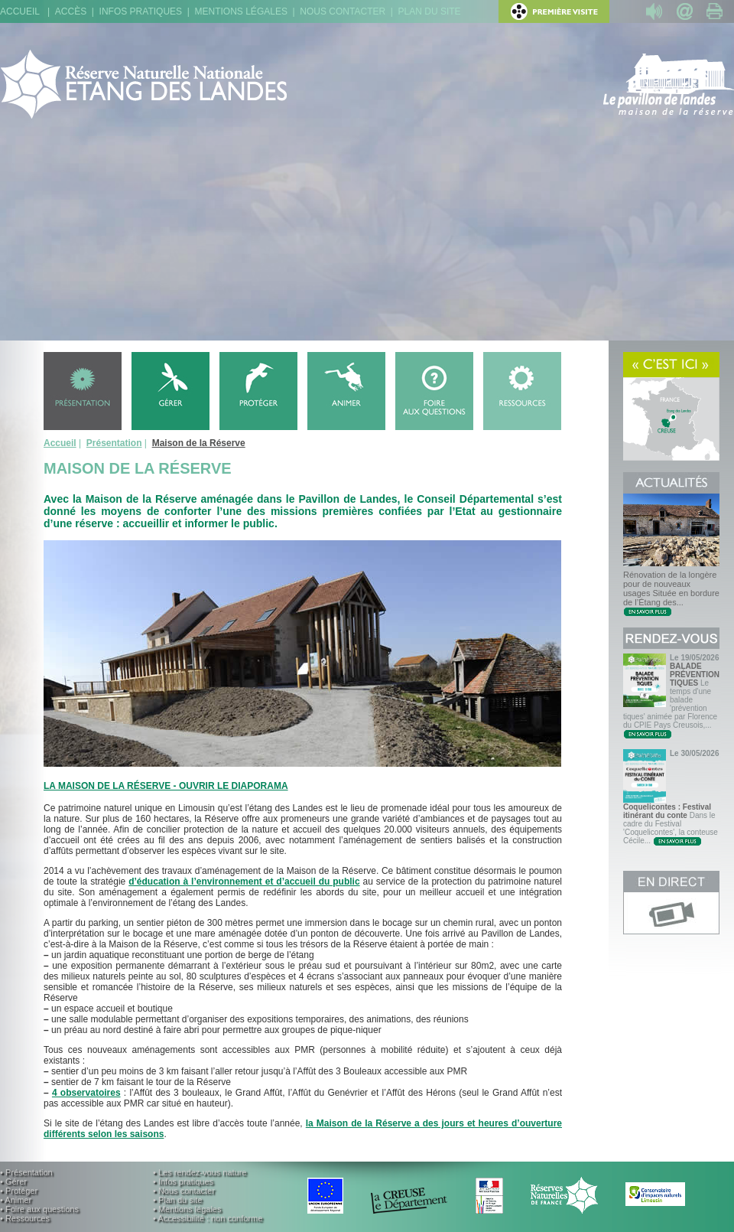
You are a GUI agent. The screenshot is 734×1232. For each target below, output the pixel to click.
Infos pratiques (140, 11)
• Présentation (26, 1172)
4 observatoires (86, 1092)
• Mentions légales (187, 1209)
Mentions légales (241, 11)
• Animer (15, 1199)
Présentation (114, 443)
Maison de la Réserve (198, 443)
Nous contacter (342, 11)
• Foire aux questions (39, 1209)
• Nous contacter (184, 1190)
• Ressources (25, 1218)
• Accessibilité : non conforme (207, 1218)
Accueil (20, 11)
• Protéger (18, 1190)
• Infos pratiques (183, 1181)
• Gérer (13, 1181)
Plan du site (429, 11)
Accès (70, 11)
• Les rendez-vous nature (199, 1172)
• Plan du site (177, 1199)
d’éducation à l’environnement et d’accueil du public (243, 881)
